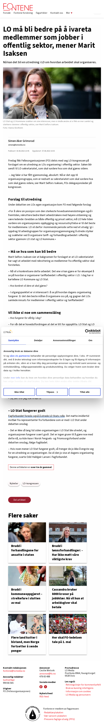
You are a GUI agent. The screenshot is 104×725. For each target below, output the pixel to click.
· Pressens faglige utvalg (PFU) (59, 719)
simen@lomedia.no (16, 144)
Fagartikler (41, 13)
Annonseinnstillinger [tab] (64, 340)
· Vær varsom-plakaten (55, 716)
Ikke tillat (19, 392)
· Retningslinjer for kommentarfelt (83, 684)
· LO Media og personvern (78, 694)
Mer (69, 13)
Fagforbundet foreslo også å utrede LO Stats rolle (36, 416)
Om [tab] (90, 340)
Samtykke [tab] (13, 340)
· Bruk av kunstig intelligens (79, 688)
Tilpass (52, 392)
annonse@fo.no (47, 673)
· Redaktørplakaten (53, 712)
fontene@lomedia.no (14, 671)
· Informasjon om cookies (78, 691)
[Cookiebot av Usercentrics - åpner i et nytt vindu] (87, 331)
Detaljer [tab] (38, 340)
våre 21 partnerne (20, 356)
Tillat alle (85, 392)
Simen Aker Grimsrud (21, 141)
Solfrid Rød (8, 680)
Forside (7, 13)
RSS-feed (44, 696)
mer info (15, 377)
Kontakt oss (56, 13)
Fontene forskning (23, 13)
